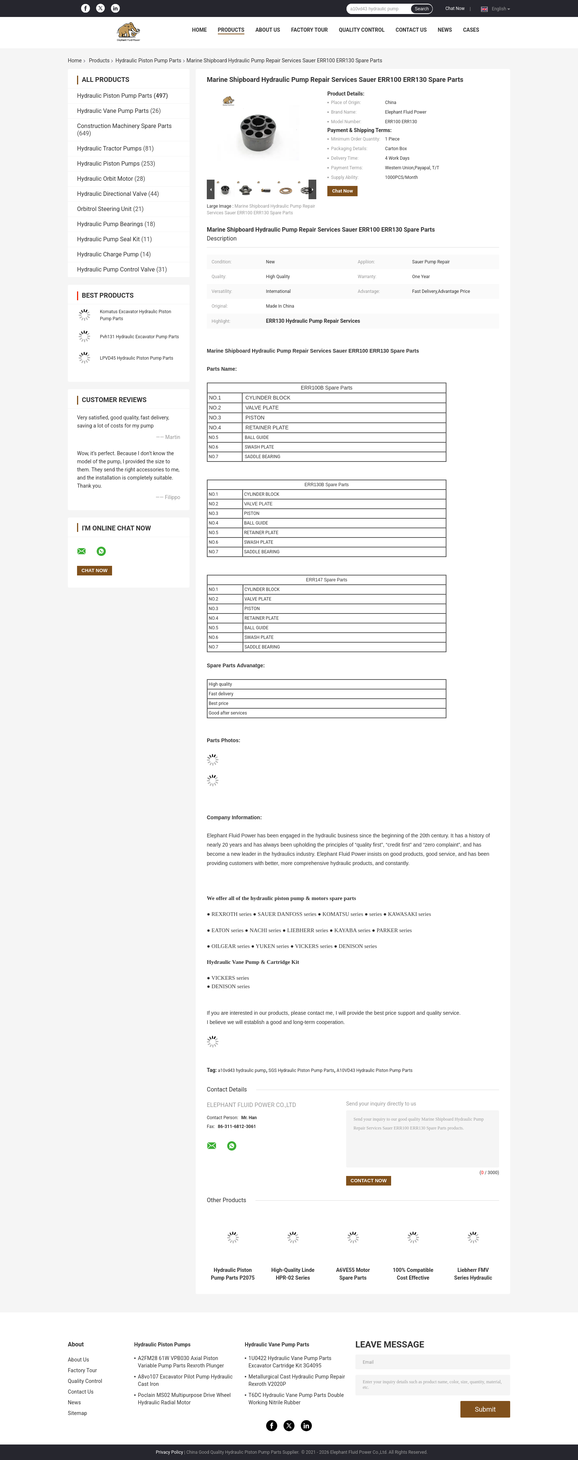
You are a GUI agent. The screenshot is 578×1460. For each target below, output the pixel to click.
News (445, 30)
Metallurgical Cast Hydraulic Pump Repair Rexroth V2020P (296, 1380)
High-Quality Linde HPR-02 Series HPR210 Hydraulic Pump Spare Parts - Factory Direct (292, 1274)
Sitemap (77, 1413)
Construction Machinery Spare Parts (124, 125)
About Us (267, 30)
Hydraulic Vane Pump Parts (113, 110)
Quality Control (361, 30)
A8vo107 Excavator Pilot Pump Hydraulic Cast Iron (185, 1380)
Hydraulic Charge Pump (108, 254)
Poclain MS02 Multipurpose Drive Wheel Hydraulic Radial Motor (184, 1398)
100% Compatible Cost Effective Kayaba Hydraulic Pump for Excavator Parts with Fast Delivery (413, 1274)
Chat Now (454, 8)
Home (199, 30)
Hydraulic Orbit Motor (105, 178)
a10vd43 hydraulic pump (242, 1070)
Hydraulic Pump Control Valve (116, 269)
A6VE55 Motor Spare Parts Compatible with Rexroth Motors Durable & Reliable (353, 1274)
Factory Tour (309, 30)
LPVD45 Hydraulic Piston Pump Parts (136, 358)
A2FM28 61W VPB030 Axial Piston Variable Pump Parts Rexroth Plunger (181, 1362)
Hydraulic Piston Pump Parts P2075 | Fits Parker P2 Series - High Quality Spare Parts (233, 1274)
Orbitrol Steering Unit (104, 208)
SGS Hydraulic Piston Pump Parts (301, 1070)
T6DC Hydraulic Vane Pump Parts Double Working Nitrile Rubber (296, 1398)
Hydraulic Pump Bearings (110, 224)
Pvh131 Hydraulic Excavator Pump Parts (139, 336)
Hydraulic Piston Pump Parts (148, 60)
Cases (471, 30)
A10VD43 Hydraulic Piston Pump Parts (374, 1070)
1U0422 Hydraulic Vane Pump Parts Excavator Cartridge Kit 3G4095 (289, 1362)
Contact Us (411, 30)
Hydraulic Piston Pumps (108, 163)
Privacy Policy (169, 1452)
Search (422, 8)
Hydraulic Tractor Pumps (109, 148)
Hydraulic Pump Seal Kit (108, 239)
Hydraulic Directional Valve (112, 193)
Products (231, 30)
